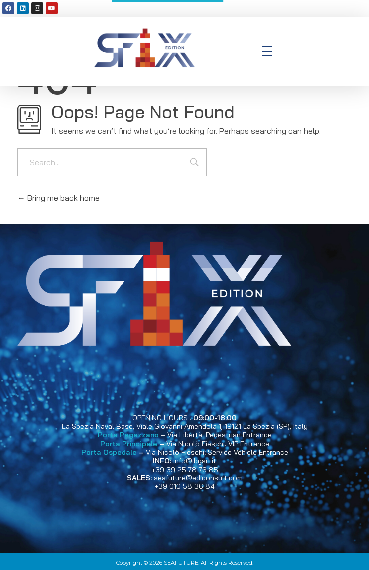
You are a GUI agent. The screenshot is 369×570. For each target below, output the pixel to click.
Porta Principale (128, 443)
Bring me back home (58, 198)
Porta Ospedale (109, 452)
